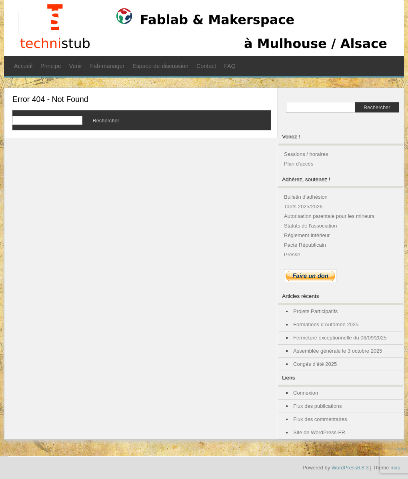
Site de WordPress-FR (319, 432)
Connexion (305, 393)
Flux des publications (317, 406)
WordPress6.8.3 (350, 468)
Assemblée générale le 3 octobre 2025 (337, 351)
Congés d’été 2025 (315, 364)
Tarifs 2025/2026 (303, 207)
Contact (206, 66)
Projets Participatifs (315, 311)
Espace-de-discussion (160, 66)
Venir (75, 66)
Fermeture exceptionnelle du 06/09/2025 (339, 338)
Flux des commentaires (320, 419)
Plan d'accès (298, 164)
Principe (50, 66)
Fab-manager (107, 66)
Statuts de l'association (310, 226)
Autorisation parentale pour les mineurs (329, 216)
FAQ (230, 66)
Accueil (23, 66)
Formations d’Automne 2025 (325, 324)
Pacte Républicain (305, 245)
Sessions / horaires (306, 154)
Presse (292, 254)
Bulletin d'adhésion (306, 197)
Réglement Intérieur (307, 235)
